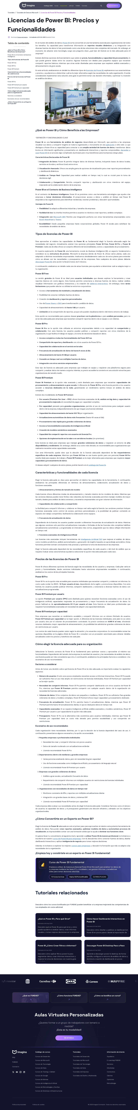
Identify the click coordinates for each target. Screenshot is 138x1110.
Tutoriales (84, 6)
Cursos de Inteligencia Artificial (46, 1083)
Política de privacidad (19, 1104)
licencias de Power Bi (95, 70)
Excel (41, 219)
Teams (58, 219)
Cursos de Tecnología (43, 1064)
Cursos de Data (40, 1068)
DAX (60, 303)
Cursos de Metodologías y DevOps (47, 1087)
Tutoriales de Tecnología (81, 1064)
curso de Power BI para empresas (67, 839)
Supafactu (110, 1056)
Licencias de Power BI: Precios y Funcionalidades (58, 13)
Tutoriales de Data (79, 1068)
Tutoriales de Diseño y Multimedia (84, 1076)
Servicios (110, 1064)
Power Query (50, 303)
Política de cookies (38, 1104)
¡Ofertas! (71, 6)
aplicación (110, 145)
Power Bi (66, 43)
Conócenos (111, 1072)
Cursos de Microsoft (42, 1060)
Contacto (15, 1067)
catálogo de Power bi (97, 465)
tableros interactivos (99, 284)
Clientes (110, 1076)
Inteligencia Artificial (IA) (91, 539)
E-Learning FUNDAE (113, 1060)
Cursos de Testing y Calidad (45, 1072)
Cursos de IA (63, 6)
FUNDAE (78, 6)
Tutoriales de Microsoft (81, 1060)
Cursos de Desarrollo (42, 1056)
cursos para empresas (80, 846)
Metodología (111, 1083)
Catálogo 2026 (48, 6)
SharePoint (49, 219)
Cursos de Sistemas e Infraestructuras (48, 1091)
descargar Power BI (43, 262)
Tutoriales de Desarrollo (81, 1056)
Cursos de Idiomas (41, 1079)
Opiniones (110, 1079)
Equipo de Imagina (22, 37)
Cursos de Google (41, 1076)
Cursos (56, 6)
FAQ (13, 1057)
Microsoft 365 (59, 217)
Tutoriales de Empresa (81, 1072)
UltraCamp (110, 1068)
